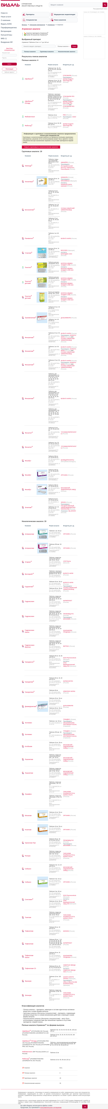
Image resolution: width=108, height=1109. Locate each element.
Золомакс (28, 723)
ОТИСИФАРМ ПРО (68, 96)
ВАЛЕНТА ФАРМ (66, 238)
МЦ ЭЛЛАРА (72, 511)
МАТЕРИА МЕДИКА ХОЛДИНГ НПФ (67, 264)
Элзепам (28, 507)
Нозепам (28, 830)
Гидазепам (29, 587)
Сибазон (28, 869)
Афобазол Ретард (29, 102)
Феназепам (29, 337)
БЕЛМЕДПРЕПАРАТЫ (67, 460)
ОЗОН (74, 117)
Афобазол (29, 79)
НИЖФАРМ (64, 177)
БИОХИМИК (67, 619)
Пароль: (4, 58)
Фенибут (28, 461)
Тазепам (28, 917)
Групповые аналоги (47, 51)
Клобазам (28, 746)
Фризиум (28, 981)
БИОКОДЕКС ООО (66, 254)
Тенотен (28, 267)
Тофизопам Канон (29, 956)
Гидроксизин (29, 601)
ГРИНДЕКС (66, 719)
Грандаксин (29, 662)
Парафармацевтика (9, 28)
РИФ (64, 115)
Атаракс (28, 562)
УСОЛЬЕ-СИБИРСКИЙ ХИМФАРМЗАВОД (67, 209)
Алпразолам (29, 534)
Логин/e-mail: (6, 53)
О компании (5, 20)
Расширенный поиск (100, 9)
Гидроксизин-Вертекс (30, 646)
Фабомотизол (30, 117)
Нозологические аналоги (66, 51)
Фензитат (29, 433)
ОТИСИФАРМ (67, 75)
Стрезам (28, 253)
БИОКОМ (66, 931)
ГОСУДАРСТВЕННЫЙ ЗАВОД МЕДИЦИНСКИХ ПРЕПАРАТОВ (68, 507)
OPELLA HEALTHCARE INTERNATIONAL (70, 982)
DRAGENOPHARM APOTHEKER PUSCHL (70, 723)
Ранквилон (29, 238)
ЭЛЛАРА (63, 502)
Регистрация (9, 69)
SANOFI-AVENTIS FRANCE (68, 977)
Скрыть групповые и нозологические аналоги (41, 147)
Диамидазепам (31, 706)
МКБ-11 (4, 38)
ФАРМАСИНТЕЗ (68, 681)
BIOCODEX (64, 250)
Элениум (28, 995)
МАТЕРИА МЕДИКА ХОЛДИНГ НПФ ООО (67, 269)
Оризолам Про (30, 843)
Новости (4, 13)
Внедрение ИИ (7, 42)
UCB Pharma (67, 561)
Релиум (27, 856)
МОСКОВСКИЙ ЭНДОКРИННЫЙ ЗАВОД (68, 488)
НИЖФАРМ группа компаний (66, 185)
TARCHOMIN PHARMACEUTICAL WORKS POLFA (69, 793)
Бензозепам (30, 210)
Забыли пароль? (9, 72)
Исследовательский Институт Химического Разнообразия (67, 167)
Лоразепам (29, 759)
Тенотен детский (28, 282)
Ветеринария (6, 31)
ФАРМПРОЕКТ (67, 600)
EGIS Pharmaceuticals (69, 658)
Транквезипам (30, 318)
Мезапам (28, 815)
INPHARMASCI (65, 181)
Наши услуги (6, 17)
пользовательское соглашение (50, 1107)
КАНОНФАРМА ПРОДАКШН (67, 631)
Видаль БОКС (6, 24)
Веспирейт (29, 574)
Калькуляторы (6, 35)
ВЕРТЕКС (66, 646)
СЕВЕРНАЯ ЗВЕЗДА (69, 965)
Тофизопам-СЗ (30, 968)
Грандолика (30, 692)
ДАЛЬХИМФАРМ (66, 318)
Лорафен (28, 794)
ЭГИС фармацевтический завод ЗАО (69, 664)
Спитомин (29, 899)
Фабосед (28, 125)
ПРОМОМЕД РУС (68, 614)
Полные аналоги (30, 51)
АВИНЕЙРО (64, 162)
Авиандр (28, 166)
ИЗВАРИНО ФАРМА (69, 691)
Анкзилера (29, 181)
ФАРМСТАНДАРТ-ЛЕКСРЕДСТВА (68, 79)
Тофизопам (29, 931)
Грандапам (29, 682)
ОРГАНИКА (64, 475)
